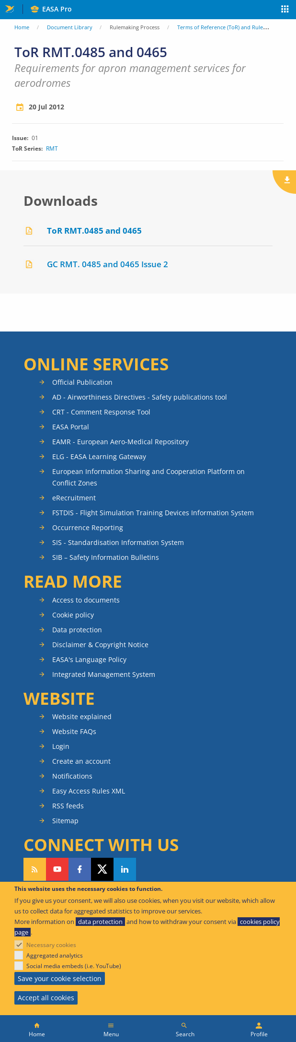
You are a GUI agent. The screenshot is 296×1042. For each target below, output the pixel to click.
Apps (285, 10)
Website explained (82, 716)
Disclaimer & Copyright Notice (100, 644)
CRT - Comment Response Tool (101, 411)
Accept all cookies (46, 997)
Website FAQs (74, 731)
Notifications (72, 776)
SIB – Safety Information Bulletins (105, 557)
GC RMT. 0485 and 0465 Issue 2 (107, 264)
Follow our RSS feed (34, 869)
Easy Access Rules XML (88, 790)
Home (21, 27)
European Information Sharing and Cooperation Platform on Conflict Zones (148, 477)
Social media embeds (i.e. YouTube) (73, 966)
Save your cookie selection (60, 978)
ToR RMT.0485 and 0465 (94, 230)
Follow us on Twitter (102, 869)
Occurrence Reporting (87, 527)
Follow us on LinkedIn (125, 869)
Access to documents (86, 599)
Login (60, 746)
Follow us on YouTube (57, 869)
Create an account (81, 761)
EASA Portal (70, 426)
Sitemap (65, 820)
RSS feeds (68, 805)
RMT (52, 149)
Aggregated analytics (54, 955)
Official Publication (82, 382)
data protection (100, 921)
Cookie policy (73, 614)
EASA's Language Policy (89, 659)
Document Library (69, 27)
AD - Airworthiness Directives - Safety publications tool (139, 397)
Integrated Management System (103, 674)
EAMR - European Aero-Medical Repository (120, 441)
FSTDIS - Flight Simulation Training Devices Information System (153, 512)
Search (185, 1034)
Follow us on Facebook (79, 869)
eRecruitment (74, 497)
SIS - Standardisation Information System (118, 542)
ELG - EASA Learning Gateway (99, 456)
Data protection (77, 629)
